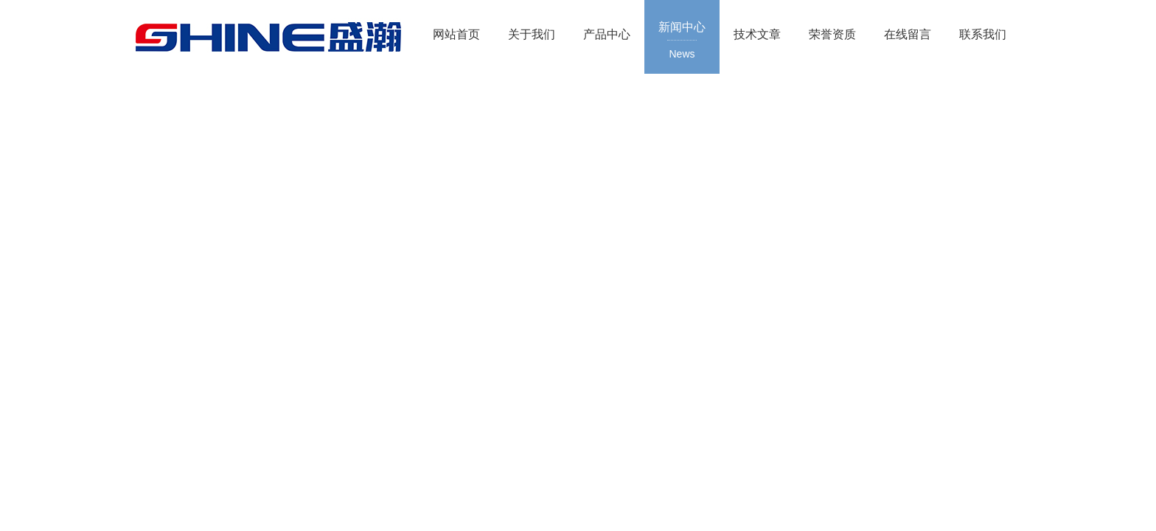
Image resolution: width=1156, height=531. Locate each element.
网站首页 (456, 34)
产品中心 (606, 34)
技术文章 (757, 34)
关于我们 (531, 34)
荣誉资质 (832, 34)
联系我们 (982, 34)
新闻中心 (682, 41)
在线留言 (907, 34)
